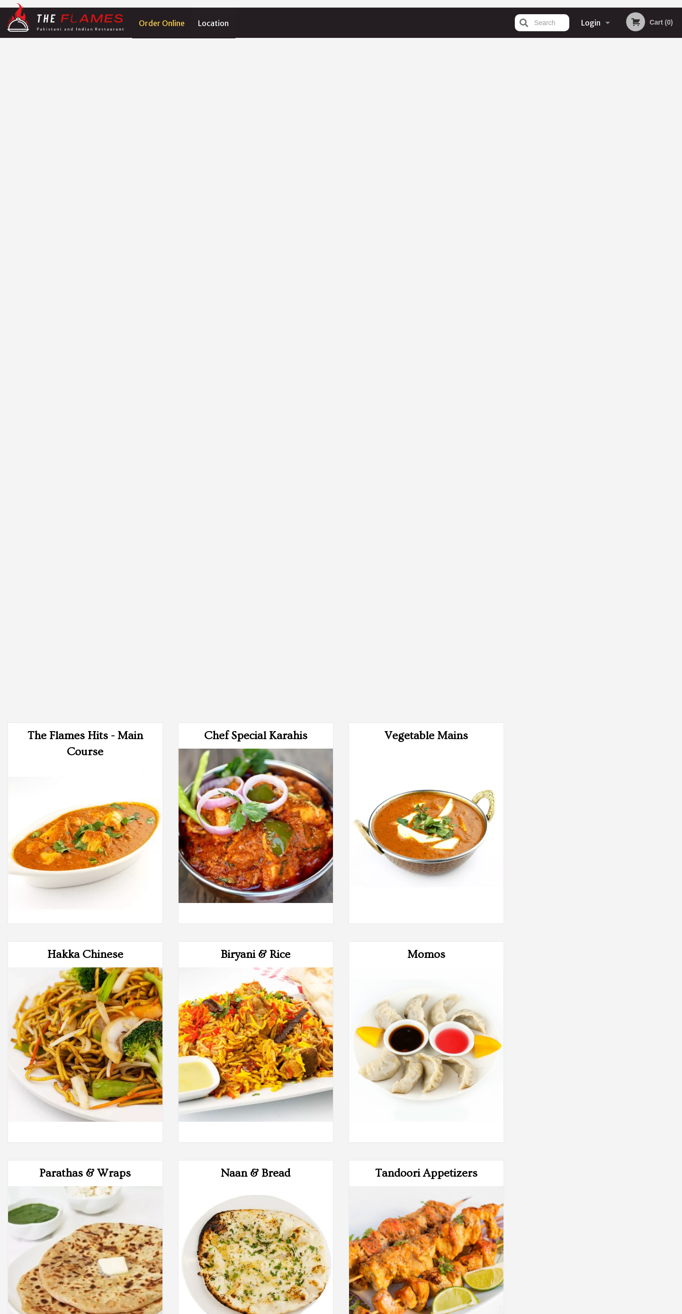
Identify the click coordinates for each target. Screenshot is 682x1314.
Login (591, 22)
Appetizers (255, 721)
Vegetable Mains (426, 65)
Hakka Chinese (85, 284)
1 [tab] (561, 265)
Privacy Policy (406, 1211)
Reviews (398, 1187)
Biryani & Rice (255, 284)
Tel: (495, 1211)
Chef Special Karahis (255, 65)
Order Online (162, 22)
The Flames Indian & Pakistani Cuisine (187, 1175)
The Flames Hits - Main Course (85, 73)
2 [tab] (576, 265)
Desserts (255, 940)
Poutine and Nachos (85, 721)
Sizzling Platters (85, 940)
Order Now (597, 59)
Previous (519, 204)
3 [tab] (590, 265)
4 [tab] (604, 265)
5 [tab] (618, 265)
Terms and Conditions (416, 1199)
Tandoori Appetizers (426, 503)
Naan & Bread (255, 503)
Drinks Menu (426, 940)
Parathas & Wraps (85, 503)
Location (213, 22)
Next (675, 204)
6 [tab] (632, 265)
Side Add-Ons (426, 721)
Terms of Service (357, 1308)
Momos (426, 284)
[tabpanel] (597, 204)
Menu (316, 1187)
